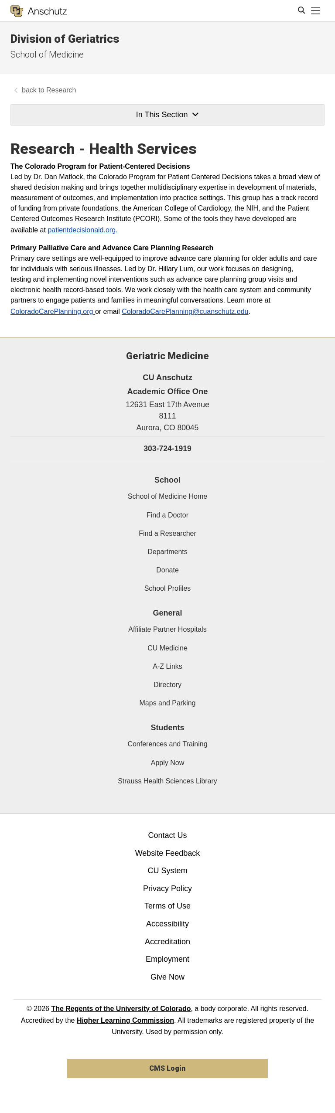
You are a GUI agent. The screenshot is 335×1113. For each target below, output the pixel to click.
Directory (167, 684)
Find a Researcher (167, 533)
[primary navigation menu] (316, 11)
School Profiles (167, 588)
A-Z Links (167, 666)
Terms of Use (167, 906)
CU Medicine (167, 648)
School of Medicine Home (167, 496)
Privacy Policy (167, 888)
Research (61, 90)
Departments (167, 551)
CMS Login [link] (167, 1068)
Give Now (167, 977)
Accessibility (167, 923)
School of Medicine (47, 54)
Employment (167, 959)
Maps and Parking (168, 703)
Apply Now (167, 762)
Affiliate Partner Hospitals (167, 629)
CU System (167, 870)
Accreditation (167, 941)
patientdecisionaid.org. (82, 230)
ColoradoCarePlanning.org (52, 311)
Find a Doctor (167, 515)
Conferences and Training (167, 744)
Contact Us (167, 835)
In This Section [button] (167, 114)
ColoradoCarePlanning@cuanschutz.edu (185, 311)
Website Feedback (167, 853)
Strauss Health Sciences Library (167, 781)
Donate (167, 570)
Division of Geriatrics (65, 38)
